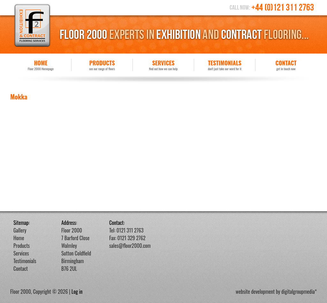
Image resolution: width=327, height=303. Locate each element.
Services (163, 65)
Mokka (18, 96)
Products (102, 65)
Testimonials (224, 65)
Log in (77, 291)
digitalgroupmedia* (299, 291)
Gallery (20, 230)
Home (40, 65)
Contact (285, 65)
